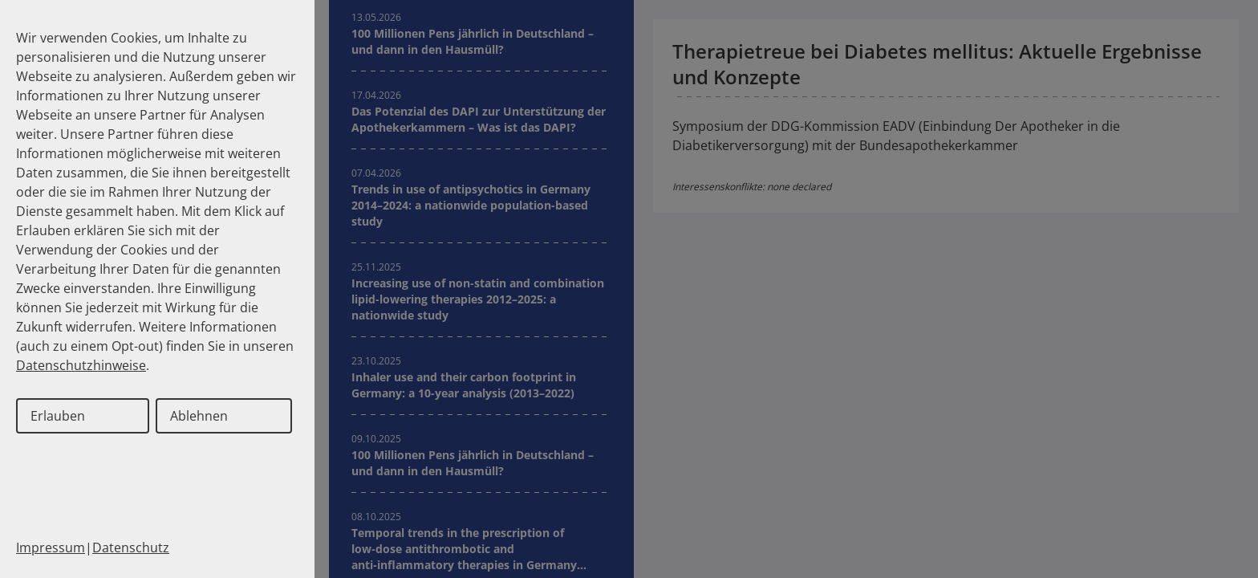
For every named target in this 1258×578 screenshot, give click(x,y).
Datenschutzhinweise (81, 365)
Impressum (50, 547)
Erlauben (57, 416)
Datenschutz (130, 547)
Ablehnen (199, 416)
